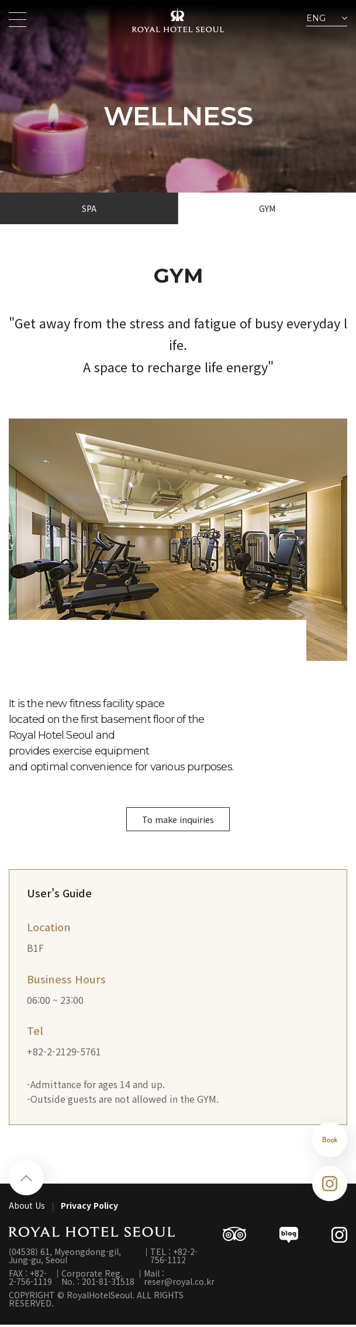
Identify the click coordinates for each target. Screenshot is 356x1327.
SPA (89, 208)
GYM (267, 208)
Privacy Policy (89, 1207)
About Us (27, 1207)
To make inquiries (178, 820)
